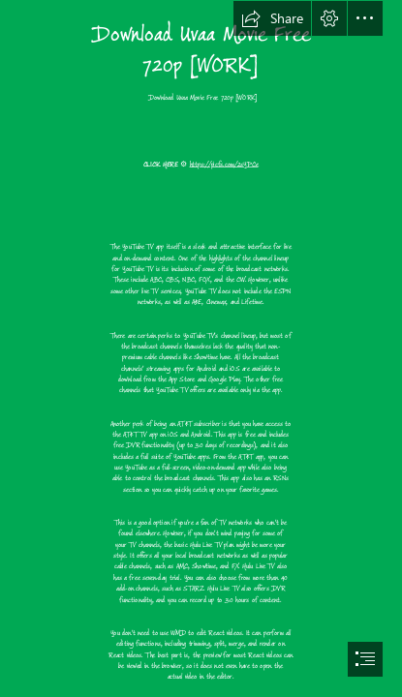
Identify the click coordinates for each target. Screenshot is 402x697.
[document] (201, 348)
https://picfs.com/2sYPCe (224, 163)
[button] (272, 18)
